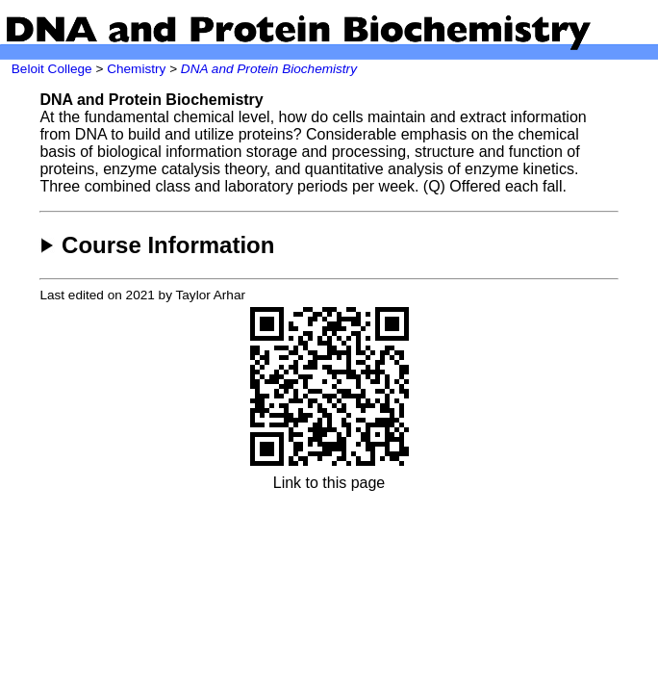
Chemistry (136, 69)
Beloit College (52, 69)
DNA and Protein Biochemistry (269, 69)
